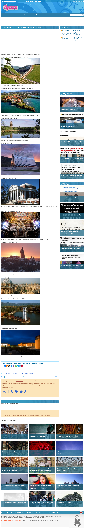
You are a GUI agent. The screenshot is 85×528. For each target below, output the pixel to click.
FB (28, 1)
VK (26, 1)
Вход (3, 1)
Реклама (73, 1)
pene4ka (14, 376)
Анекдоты (75, 32)
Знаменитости (65, 34)
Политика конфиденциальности (15, 512)
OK (30, 1)
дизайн (31, 373)
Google (33, 1)
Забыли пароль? (7, 1)
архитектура (25, 373)
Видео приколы (77, 30)
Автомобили (76, 36)
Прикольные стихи (77, 37)
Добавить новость (30, 14)
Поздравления (76, 40)
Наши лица (65, 38)
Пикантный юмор (66, 33)
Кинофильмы (76, 34)
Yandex (39, 1)
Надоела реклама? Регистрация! (16, 14)
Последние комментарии (47, 14)
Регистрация (13, 1)
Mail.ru (36, 1)
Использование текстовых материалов (11, 520)
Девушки (75, 33)
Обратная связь (79, 1)
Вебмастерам (46, 512)
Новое (38, 14)
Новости (64, 37)
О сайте (3, 512)
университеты (16, 373)
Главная (4, 14)
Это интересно (6, 373)
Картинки (64, 36)
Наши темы (76, 38)
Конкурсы (64, 40)
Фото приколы (65, 30)
